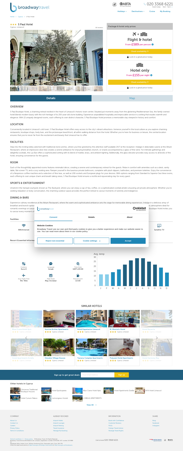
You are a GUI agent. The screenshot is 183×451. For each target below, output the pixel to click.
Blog (154, 420)
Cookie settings (91, 241)
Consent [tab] (53, 217)
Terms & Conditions (17, 431)
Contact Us (14, 423)
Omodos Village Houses (55, 358)
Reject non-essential (55, 241)
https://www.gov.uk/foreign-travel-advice (41, 445)
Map (132, 98)
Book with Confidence (116, 420)
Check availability (140, 51)
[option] (59, 338)
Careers (12, 425)
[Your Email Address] (97, 374)
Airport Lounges (58, 423)
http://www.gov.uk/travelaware (63, 445)
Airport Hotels (58, 420)
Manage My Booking (60, 431)
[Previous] (26, 338)
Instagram (155, 425)
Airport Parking (58, 425)
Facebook (155, 423)
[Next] (156, 338)
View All (90, 405)
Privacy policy (29, 439)
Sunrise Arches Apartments (56, 329)
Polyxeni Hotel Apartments (121, 358)
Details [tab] (91, 217)
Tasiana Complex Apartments (90, 358)
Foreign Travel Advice (116, 428)
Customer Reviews (115, 423)
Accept (128, 241)
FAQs (110, 425)
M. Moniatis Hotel (117, 329)
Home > (14, 17)
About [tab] (129, 217)
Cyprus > (22, 17)
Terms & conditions (16, 439)
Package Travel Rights (116, 431)
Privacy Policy (14, 428)
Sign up (121, 375)
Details (50, 98)
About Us (13, 420)
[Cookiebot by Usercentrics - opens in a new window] (135, 209)
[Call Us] (158, 4)
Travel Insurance (58, 428)
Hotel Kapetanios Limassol (88, 329)
